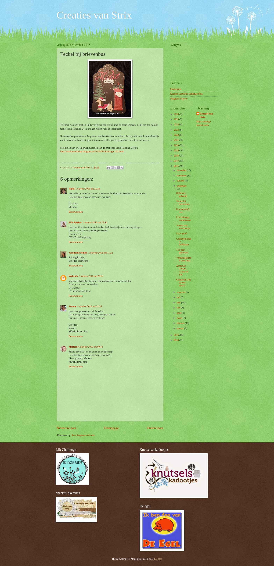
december (182, 170)
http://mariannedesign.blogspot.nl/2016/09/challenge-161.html (92, 151)
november (182, 175)
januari (180, 328)
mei (179, 307)
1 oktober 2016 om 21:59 (87, 188)
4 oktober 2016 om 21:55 (89, 306)
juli (179, 297)
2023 (176, 130)
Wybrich (73, 276)
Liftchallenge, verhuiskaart (183, 219)
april (179, 313)
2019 (176, 150)
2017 (176, 161)
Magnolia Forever (179, 98)
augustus (181, 292)
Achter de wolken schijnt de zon (182, 270)
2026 (176, 114)
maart (180, 318)
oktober (181, 180)
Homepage (111, 428)
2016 (176, 166)
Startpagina (175, 89)
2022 (176, 135)
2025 (176, 119)
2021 (176, 140)
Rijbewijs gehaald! (181, 194)
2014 (176, 340)
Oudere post (155, 428)
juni (179, 302)
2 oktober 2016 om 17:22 (100, 252)
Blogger (158, 559)
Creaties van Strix (94, 15)
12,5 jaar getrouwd (182, 251)
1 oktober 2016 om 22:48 (95, 222)
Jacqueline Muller (78, 252)
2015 (176, 335)
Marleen (73, 347)
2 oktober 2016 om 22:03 (91, 276)
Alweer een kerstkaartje (183, 227)
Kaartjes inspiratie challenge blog (186, 93)
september (182, 186)
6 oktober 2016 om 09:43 (90, 347)
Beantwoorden (76, 212)
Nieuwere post (66, 428)
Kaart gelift (181, 233)
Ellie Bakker (75, 222)
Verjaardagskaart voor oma (183, 259)
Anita (71, 188)
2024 (176, 124)
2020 (176, 145)
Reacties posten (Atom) (83, 435)
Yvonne (72, 306)
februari (181, 323)
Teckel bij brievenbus (182, 202)
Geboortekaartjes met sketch (183, 282)
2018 (176, 155)
